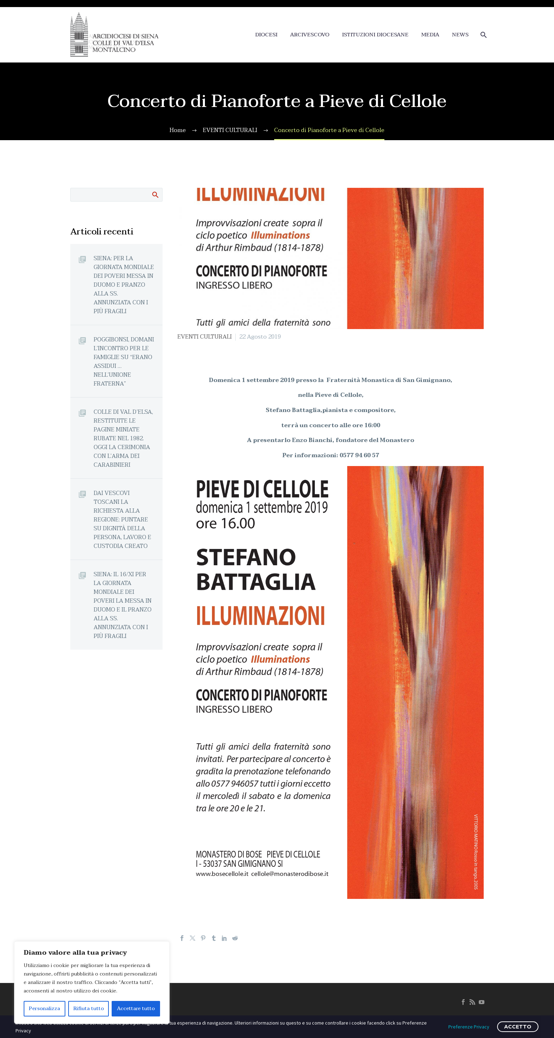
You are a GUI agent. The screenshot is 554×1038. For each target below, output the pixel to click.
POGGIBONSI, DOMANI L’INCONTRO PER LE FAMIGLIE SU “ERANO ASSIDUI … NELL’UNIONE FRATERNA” (124, 361)
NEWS (460, 34)
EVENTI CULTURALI (204, 337)
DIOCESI (266, 34)
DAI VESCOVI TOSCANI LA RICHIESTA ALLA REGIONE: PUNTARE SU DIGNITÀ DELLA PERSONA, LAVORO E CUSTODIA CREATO (122, 519)
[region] (92, 982)
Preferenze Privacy (468, 1027)
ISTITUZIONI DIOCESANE (375, 34)
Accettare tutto (136, 1008)
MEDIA (430, 34)
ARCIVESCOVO (309, 34)
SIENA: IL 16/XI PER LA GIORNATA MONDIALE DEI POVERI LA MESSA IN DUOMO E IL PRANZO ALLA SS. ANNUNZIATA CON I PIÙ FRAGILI (123, 605)
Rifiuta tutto (88, 1008)
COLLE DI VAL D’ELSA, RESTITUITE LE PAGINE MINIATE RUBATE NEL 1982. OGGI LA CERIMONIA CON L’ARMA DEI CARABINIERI (123, 438)
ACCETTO (517, 1027)
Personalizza (44, 1008)
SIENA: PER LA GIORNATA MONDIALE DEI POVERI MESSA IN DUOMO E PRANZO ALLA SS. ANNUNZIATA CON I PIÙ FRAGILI (124, 284)
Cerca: (155, 194)
